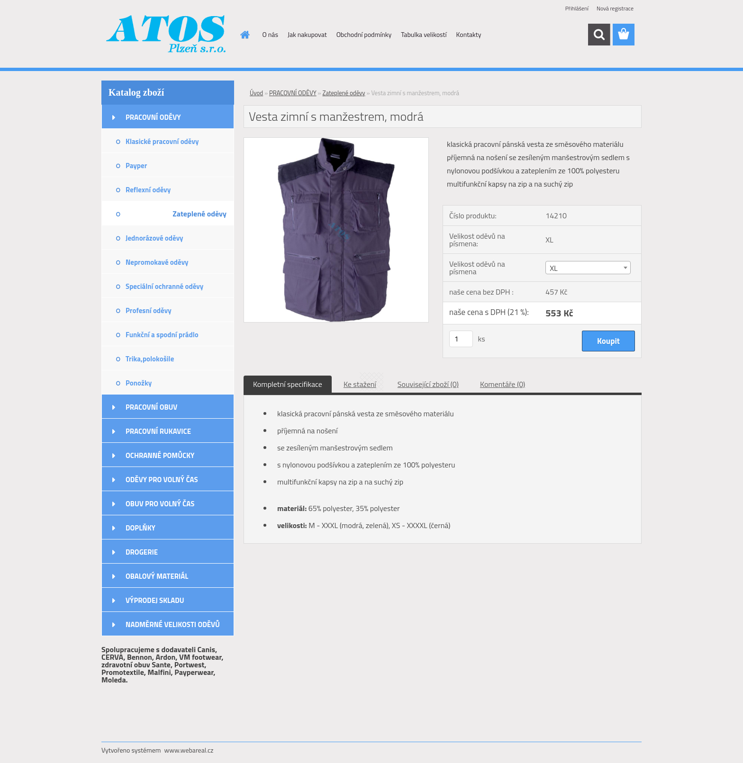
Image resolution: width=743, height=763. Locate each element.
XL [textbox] (554, 268)
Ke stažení (360, 384)
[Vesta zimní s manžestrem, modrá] (336, 141)
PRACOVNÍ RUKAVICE (158, 431)
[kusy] (461, 339)
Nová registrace (615, 8)
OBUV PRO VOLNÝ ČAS (160, 503)
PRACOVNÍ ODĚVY (153, 117)
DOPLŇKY (140, 527)
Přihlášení (577, 8)
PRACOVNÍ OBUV (151, 407)
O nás (270, 34)
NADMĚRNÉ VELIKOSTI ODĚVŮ (173, 624)
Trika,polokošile (150, 358)
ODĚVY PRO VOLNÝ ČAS (162, 479)
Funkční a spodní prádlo (162, 334)
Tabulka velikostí (423, 34)
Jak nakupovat (307, 34)
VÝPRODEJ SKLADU (155, 600)
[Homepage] (244, 34)
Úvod (256, 93)
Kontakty (468, 34)
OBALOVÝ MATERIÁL (157, 576)
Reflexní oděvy (148, 189)
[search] (599, 34)
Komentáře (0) (502, 384)
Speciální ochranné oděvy (164, 286)
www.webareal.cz (189, 750)
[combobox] (587, 267)
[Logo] (166, 35)
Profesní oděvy (149, 310)
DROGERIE (142, 552)
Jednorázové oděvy (154, 238)
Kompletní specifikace (287, 384)
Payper (136, 165)
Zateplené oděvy (199, 213)
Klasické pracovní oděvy (162, 141)
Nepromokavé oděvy (157, 262)
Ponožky (139, 382)
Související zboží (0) (428, 384)
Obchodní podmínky (364, 34)
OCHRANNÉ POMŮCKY (160, 455)
